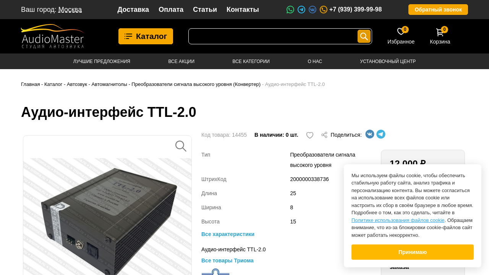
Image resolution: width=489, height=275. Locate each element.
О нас (315, 61)
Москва (70, 9)
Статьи (205, 9)
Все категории (251, 61)
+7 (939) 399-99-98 (350, 9)
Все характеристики (227, 234)
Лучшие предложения (101, 61)
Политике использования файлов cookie (398, 220)
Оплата (171, 9)
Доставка (133, 9)
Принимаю (412, 252)
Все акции (181, 61)
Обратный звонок (438, 9)
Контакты (243, 9)
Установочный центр (388, 61)
